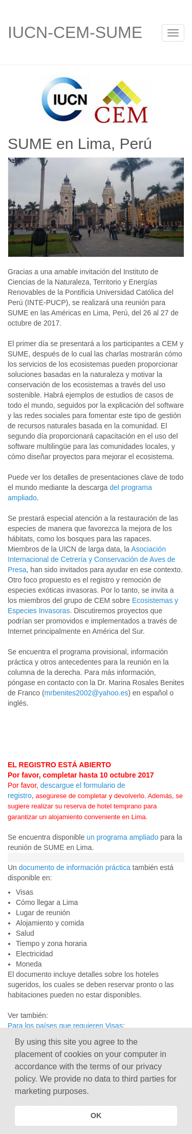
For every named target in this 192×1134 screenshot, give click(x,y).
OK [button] (96, 1115)
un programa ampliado (122, 837)
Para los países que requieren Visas (65, 1026)
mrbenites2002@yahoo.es (87, 693)
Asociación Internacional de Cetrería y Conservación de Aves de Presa (91, 559)
